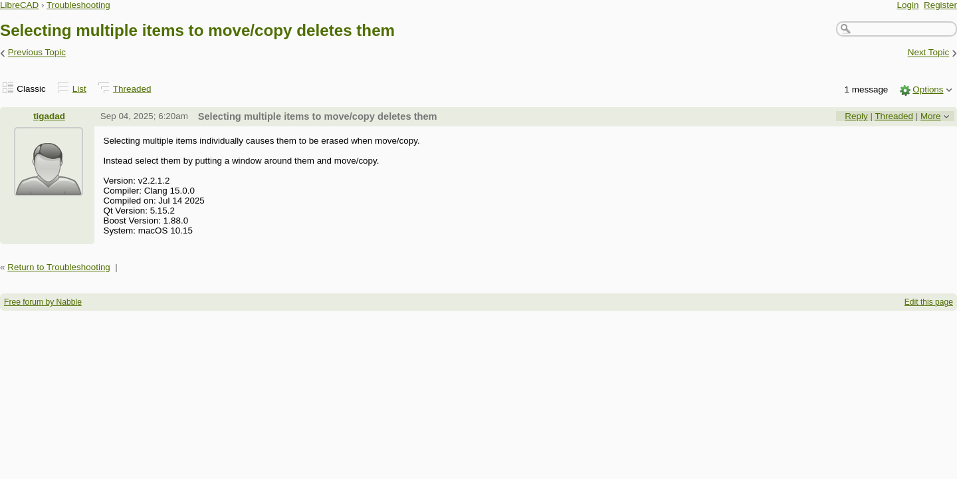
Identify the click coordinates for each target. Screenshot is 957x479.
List (79, 89)
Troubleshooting (78, 5)
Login (908, 5)
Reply (856, 116)
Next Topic (929, 53)
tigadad (49, 116)
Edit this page (928, 302)
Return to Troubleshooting (58, 267)
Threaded (132, 89)
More (930, 116)
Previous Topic (37, 53)
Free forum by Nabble (43, 302)
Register (940, 5)
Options (927, 89)
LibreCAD (19, 5)
